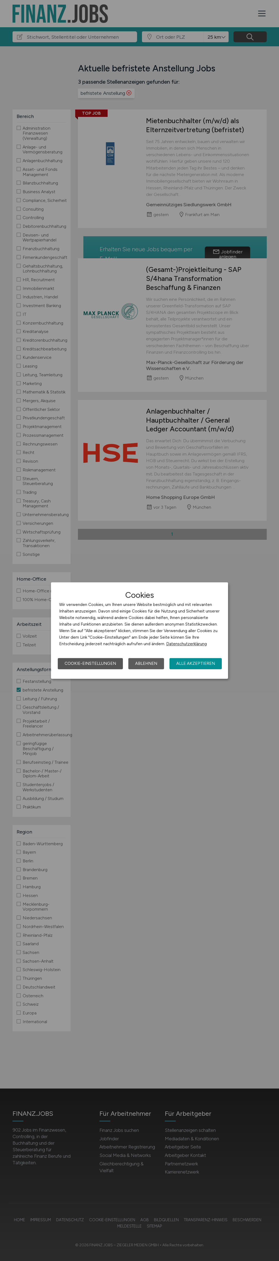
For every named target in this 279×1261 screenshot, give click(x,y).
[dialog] (139, 630)
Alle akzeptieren (195, 663)
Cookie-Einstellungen (90, 663)
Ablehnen (146, 663)
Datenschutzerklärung (186, 643)
